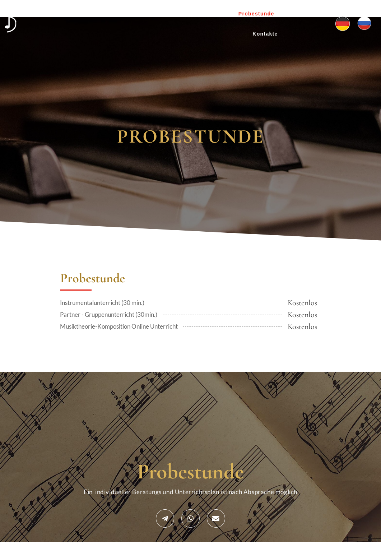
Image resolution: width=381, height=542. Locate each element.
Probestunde (256, 14)
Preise (219, 14)
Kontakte (265, 34)
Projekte (187, 14)
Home (120, 14)
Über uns (151, 14)
